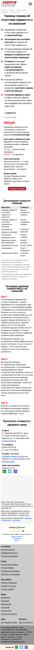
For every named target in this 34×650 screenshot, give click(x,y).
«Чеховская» (16, 520)
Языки (3, 594)
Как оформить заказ (9, 622)
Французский (6, 604)
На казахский (10, 117)
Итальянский (6, 611)
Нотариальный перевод (10, 571)
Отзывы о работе (7, 589)
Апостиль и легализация (10, 574)
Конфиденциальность (9, 553)
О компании (5, 546)
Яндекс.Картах (16, 536)
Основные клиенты (8, 586)
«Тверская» (28, 518)
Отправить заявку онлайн (13, 456)
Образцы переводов (9, 583)
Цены (3, 619)
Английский (5, 598)
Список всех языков (9, 614)
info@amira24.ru (8, 461)
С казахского (10, 113)
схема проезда (8, 441)
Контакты (22, 619)
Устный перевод (7, 568)
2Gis (16, 540)
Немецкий (5, 601)
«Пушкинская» (6, 520)
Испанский (5, 607)
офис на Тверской (26, 622)
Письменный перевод (9, 565)
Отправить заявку (17, 189)
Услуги (3, 561)
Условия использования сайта (13, 642)
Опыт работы (6, 579)
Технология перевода (9, 556)
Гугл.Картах (16, 538)
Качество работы (8, 550)
